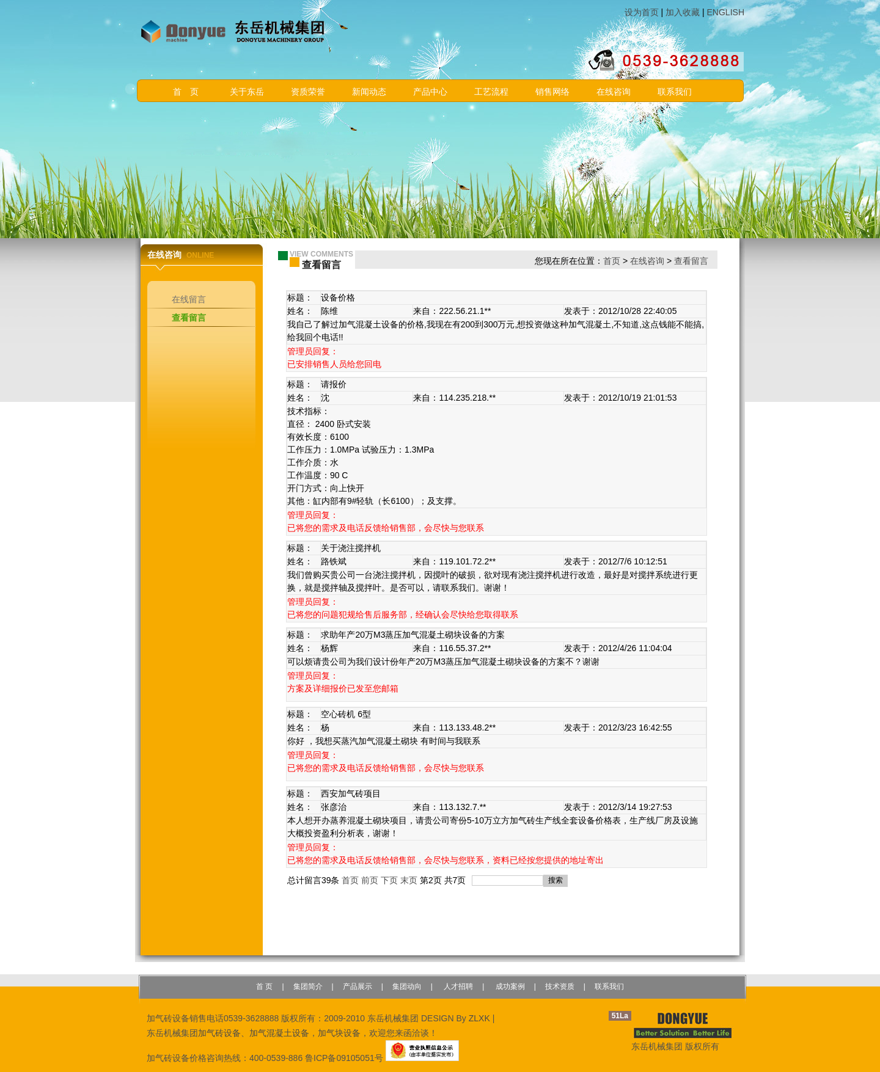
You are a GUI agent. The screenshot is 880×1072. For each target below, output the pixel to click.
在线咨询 (613, 92)
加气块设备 (339, 1033)
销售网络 (552, 92)
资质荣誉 (308, 92)
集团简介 (308, 986)
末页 (408, 880)
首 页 (186, 92)
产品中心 (430, 92)
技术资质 (559, 986)
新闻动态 (369, 92)
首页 (611, 261)
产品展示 (357, 986)
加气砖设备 (219, 1033)
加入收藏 (683, 12)
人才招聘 (457, 986)
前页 (369, 880)
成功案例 (508, 986)
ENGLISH (725, 12)
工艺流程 (491, 92)
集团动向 (407, 986)
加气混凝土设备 (279, 1033)
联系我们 (675, 92)
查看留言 (189, 318)
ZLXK (479, 1018)
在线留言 (189, 299)
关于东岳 (247, 92)
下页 (389, 880)
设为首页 (642, 12)
